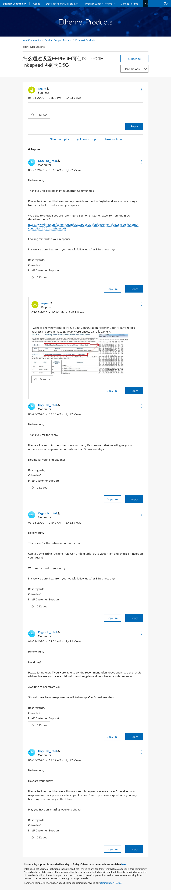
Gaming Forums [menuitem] (129, 3)
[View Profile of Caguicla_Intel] (49, 161)
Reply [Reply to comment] (134, 289)
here (123, 864)
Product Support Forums (58, 40)
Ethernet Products (85, 40)
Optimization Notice (111, 882)
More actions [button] (131, 69)
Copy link (112, 289)
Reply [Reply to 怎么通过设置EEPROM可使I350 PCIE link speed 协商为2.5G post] (134, 126)
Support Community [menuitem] (14, 3)
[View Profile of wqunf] (43, 89)
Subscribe (134, 59)
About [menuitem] (36, 3)
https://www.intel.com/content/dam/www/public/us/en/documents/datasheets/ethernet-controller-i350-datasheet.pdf (83, 226)
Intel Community (32, 40)
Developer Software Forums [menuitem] (61, 3)
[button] (141, 89)
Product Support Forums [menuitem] (98, 3)
